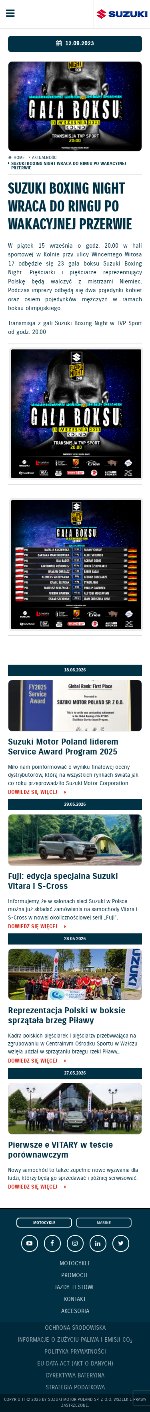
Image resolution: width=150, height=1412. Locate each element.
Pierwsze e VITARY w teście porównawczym (60, 1150)
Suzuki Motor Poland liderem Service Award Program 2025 (63, 747)
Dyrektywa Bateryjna (75, 1376)
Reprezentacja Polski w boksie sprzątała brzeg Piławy (66, 1015)
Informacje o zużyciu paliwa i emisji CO (75, 1340)
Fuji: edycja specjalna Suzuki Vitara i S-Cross (63, 881)
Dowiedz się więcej (32, 792)
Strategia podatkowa (75, 1388)
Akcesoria (75, 1311)
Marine (104, 1223)
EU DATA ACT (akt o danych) (75, 1364)
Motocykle (44, 1223)
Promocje (75, 1276)
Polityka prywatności (75, 1352)
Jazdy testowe (75, 1288)
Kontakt (75, 1299)
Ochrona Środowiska (75, 1328)
